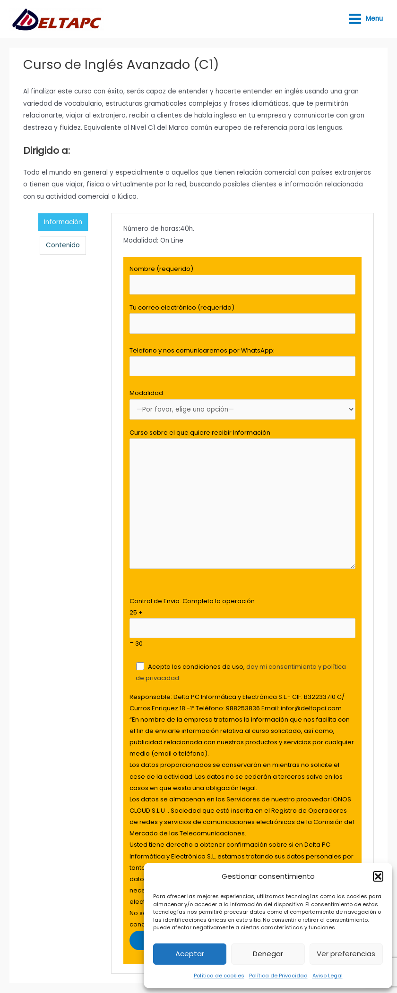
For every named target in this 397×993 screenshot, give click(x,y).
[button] (378, 876)
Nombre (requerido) (242, 279)
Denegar (268, 954)
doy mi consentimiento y (284, 666)
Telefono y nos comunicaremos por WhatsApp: (242, 361)
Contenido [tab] (63, 245)
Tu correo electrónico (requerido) (242, 318)
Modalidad (242, 404)
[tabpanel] (242, 593)
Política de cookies (219, 975)
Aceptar (189, 954)
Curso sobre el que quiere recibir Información (242, 500)
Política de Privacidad (278, 975)
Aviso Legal (327, 975)
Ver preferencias (346, 954)
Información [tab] (63, 222)
